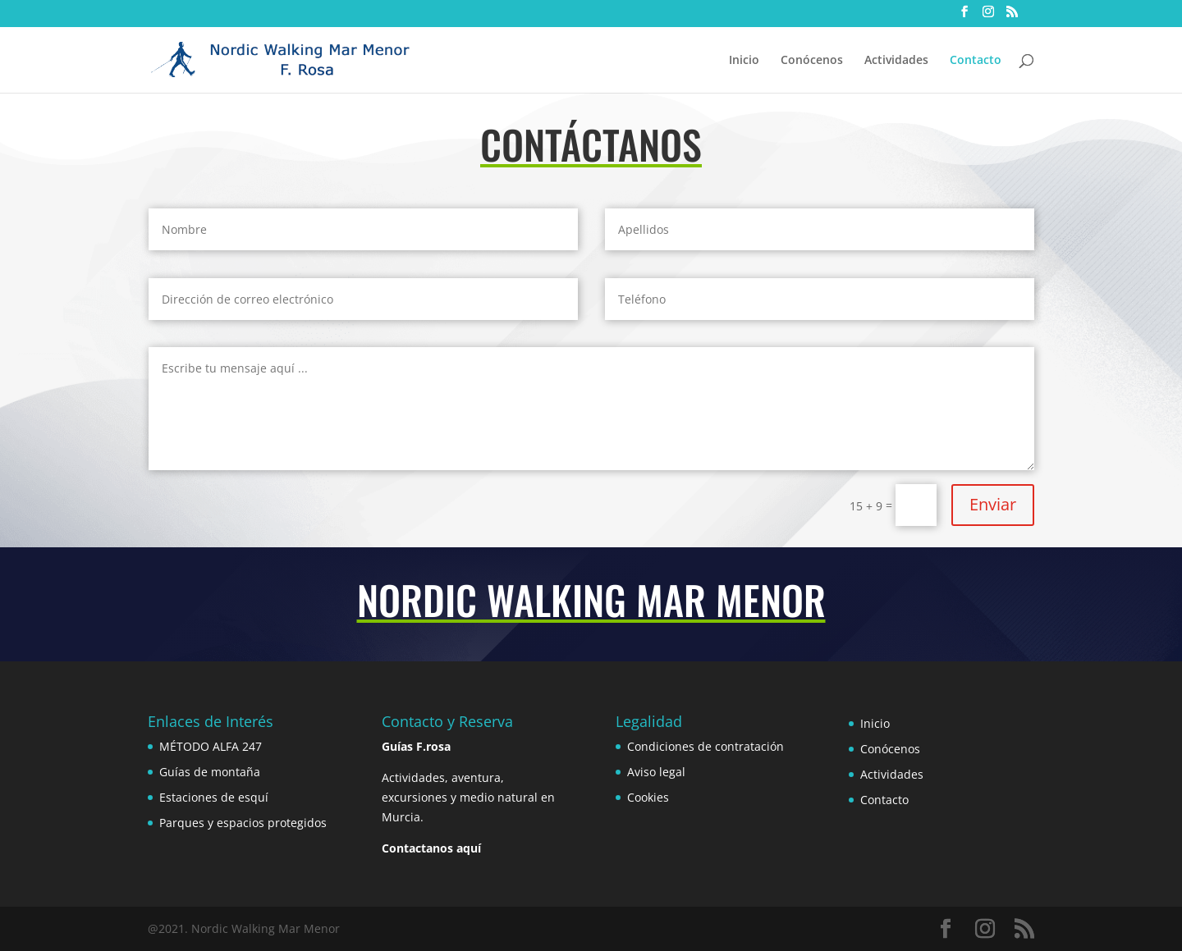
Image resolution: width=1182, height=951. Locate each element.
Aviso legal (656, 772)
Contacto (975, 60)
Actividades (896, 60)
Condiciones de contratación (705, 746)
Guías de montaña (209, 772)
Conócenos (812, 60)
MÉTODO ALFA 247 (210, 746)
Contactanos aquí (431, 848)
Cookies (648, 797)
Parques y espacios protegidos (243, 822)
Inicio (744, 60)
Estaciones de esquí (213, 797)
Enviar (992, 504)
